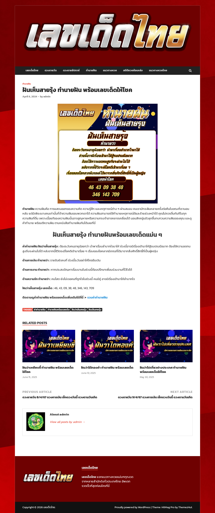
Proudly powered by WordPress (132, 507)
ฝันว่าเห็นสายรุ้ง (79, 309)
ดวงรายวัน (51, 70)
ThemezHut (185, 507)
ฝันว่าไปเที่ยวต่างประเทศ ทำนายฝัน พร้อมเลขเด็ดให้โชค (163, 369)
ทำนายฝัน (91, 70)
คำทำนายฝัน (40, 309)
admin (46, 96)
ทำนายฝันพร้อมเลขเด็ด (59, 309)
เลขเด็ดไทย (32, 70)
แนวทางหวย (110, 70)
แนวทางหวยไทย (158, 70)
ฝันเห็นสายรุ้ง (95, 309)
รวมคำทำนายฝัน (97, 297)
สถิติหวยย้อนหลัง (133, 70)
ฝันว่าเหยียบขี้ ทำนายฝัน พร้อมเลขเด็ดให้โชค (47, 369)
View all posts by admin (67, 422)
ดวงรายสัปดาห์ (71, 70)
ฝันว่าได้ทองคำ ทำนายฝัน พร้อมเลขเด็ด (107, 367)
